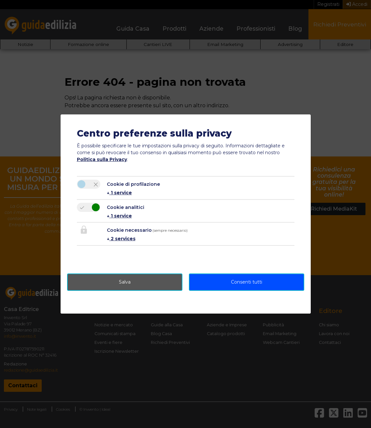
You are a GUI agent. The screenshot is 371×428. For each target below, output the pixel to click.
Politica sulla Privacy (102, 159)
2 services (121, 239)
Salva (125, 282)
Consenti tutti (246, 282)
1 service (119, 193)
